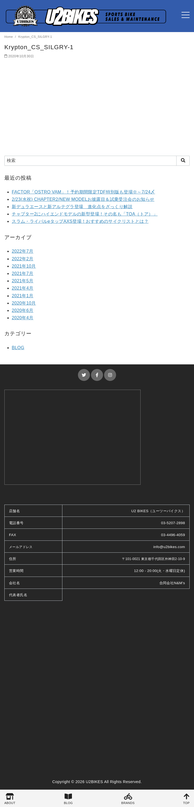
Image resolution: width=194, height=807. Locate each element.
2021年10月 (24, 266)
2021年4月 (22, 288)
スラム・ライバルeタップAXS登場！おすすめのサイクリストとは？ (80, 221)
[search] (183, 160)
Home (9, 36)
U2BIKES (94, 782)
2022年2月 (22, 259)
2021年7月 (22, 273)
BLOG (18, 347)
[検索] (97, 160)
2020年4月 (22, 317)
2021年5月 (22, 281)
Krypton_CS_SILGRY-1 (35, 36)
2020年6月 (22, 310)
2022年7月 (22, 251)
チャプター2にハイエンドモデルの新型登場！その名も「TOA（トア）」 (84, 214)
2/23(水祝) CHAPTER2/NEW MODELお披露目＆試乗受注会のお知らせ (83, 199)
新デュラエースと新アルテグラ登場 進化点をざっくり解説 (72, 206)
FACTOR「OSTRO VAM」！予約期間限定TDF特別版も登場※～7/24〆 (83, 192)
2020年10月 (24, 303)
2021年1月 (22, 295)
